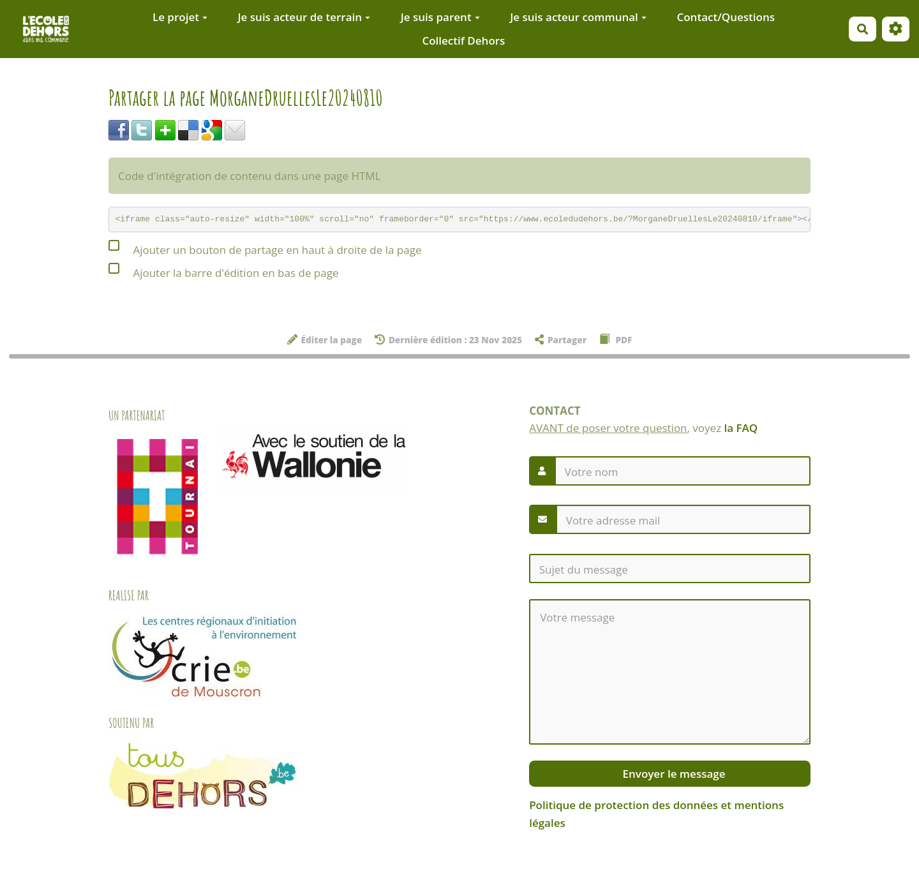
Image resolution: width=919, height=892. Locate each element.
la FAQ (741, 427)
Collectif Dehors (463, 40)
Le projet (180, 17)
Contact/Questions (725, 17)
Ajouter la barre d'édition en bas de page (223, 271)
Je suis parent (440, 17)
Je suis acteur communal (578, 17)
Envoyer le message (672, 773)
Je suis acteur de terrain (304, 17)
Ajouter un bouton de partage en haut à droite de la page (264, 248)
